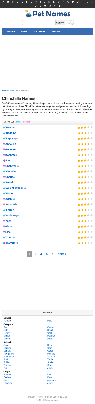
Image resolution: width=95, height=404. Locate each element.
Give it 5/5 (91, 127)
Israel (9, 182)
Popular (51, 335)
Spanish (7, 374)
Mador (10, 193)
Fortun (10, 210)
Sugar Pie (11, 204)
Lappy (9, 138)
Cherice (10, 177)
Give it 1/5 (79, 127)
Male (18, 122)
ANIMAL (24, 31)
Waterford (12, 243)
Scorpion (51, 356)
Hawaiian (7, 383)
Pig (5, 368)
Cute (5, 330)
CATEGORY (40, 31)
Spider (6, 362)
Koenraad (11, 154)
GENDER (10, 31)
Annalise (10, 143)
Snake (50, 362)
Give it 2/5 (82, 127)
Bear (49, 345)
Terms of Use (50, 397)
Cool (49, 333)
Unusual (7, 338)
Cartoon (51, 327)
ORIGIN (56, 31)
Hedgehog (8, 353)
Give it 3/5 (85, 127)
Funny (6, 333)
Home (5, 90)
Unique (6, 335)
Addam (10, 215)
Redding (11, 132)
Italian (6, 380)
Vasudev (11, 171)
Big (5, 327)
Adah (8, 199)
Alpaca (6, 345)
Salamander (9, 356)
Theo (9, 237)
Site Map (62, 397)
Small (50, 330)
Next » (61, 253)
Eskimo (7, 377)
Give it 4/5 (88, 127)
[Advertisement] (47, 62)
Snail (5, 359)
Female (26, 122)
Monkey (51, 353)
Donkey (7, 351)
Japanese (52, 380)
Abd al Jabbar (14, 188)
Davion (10, 127)
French (50, 377)
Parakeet (7, 365)
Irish (49, 374)
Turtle (50, 359)
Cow (49, 365)
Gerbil (50, 351)
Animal (13, 90)
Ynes (8, 221)
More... (50, 338)
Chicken (7, 348)
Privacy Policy (35, 397)
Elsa (8, 232)
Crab (49, 348)
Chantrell (10, 165)
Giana (8, 226)
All (12, 122)
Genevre (10, 149)
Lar (8, 160)
